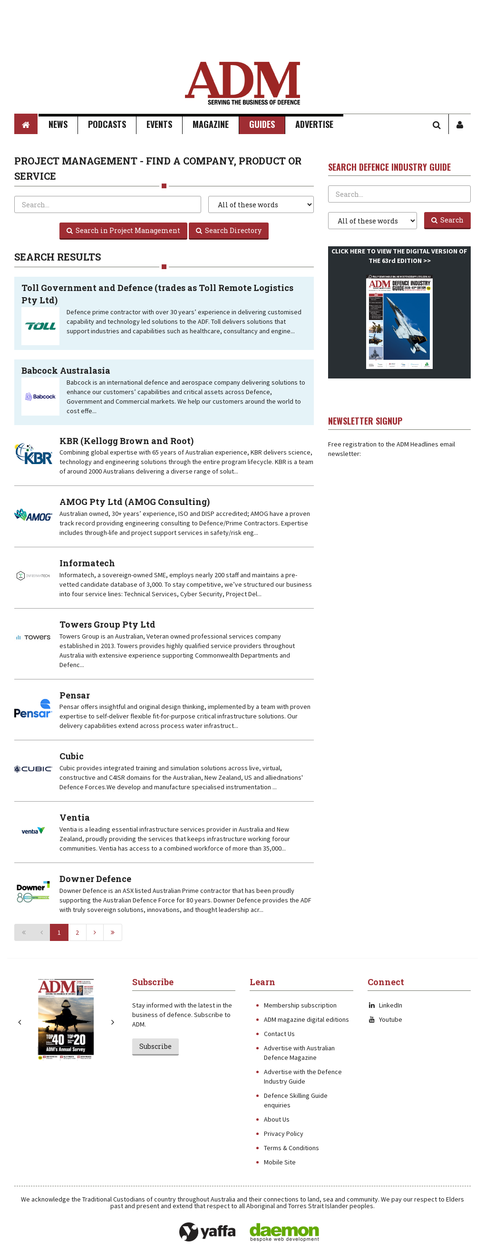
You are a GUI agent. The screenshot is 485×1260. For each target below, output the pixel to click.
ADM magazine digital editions (306, 1019)
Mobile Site (280, 1162)
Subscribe (155, 1046)
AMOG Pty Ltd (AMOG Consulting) (134, 501)
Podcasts (107, 124)
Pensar (74, 695)
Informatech (87, 563)
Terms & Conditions (291, 1148)
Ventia (74, 817)
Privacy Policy (283, 1133)
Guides (262, 124)
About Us (277, 1119)
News (58, 124)
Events (159, 124)
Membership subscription (300, 1005)
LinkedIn (385, 1005)
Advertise (314, 124)
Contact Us (279, 1033)
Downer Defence (95, 878)
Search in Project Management (123, 230)
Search (447, 219)
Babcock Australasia (65, 370)
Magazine (211, 124)
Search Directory (229, 230)
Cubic (71, 756)
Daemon (284, 1232)
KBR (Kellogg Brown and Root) (126, 440)
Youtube (385, 1019)
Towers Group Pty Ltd (107, 624)
